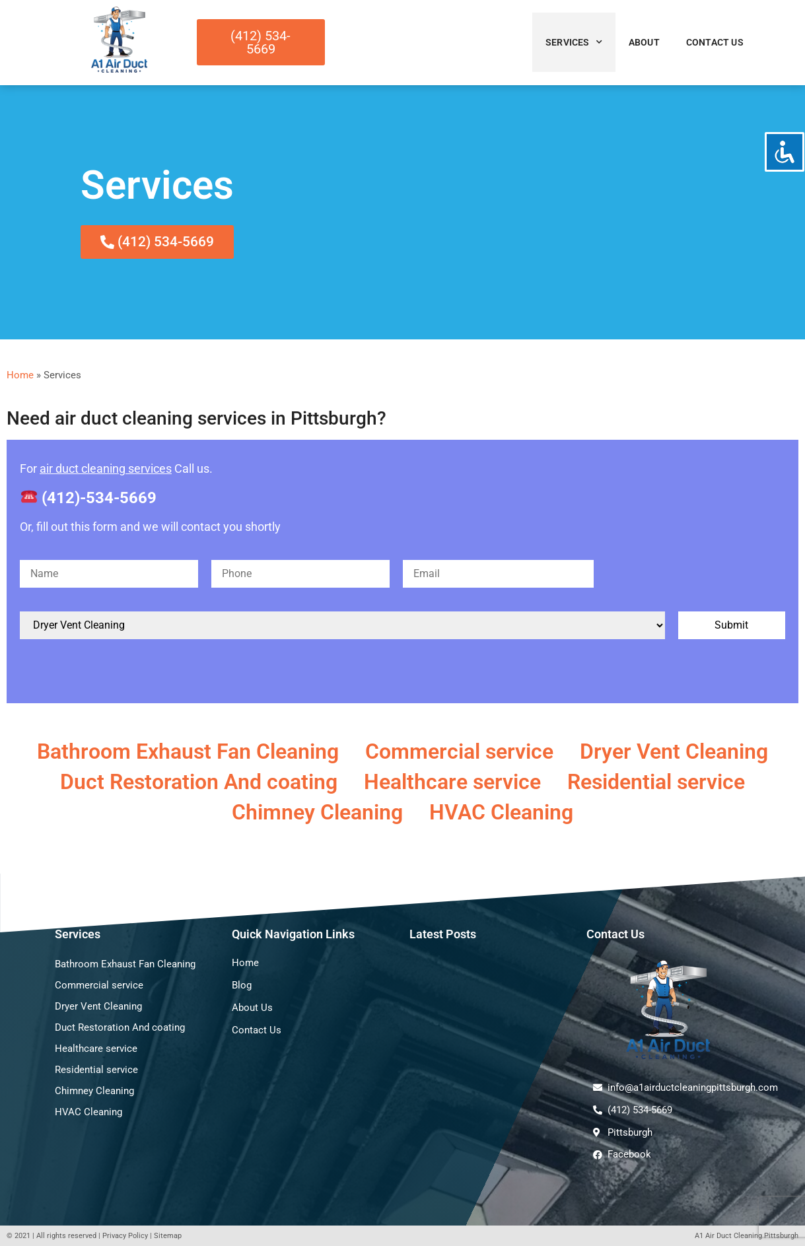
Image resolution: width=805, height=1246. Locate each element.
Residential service (656, 781)
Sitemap (168, 1235)
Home (20, 375)
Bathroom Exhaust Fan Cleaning (188, 751)
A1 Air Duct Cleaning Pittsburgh (746, 1235)
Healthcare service (452, 781)
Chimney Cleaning (317, 812)
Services (573, 42)
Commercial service (459, 751)
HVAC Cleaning (501, 812)
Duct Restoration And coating (198, 781)
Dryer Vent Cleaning (674, 751)
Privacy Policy (125, 1235)
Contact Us (715, 42)
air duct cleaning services (106, 468)
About (644, 42)
